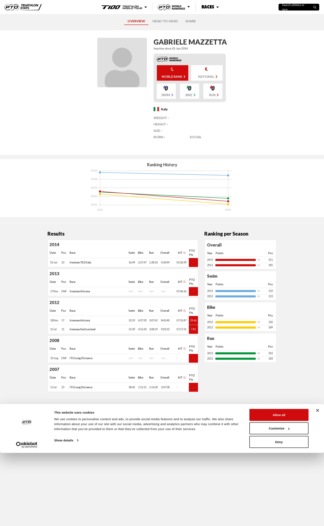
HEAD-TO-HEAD (165, 21)
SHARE (190, 21)
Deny (279, 515)
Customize (279, 501)
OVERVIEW (136, 21)
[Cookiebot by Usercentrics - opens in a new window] (27, 518)
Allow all (279, 488)
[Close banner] (317, 483)
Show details (63, 513)
